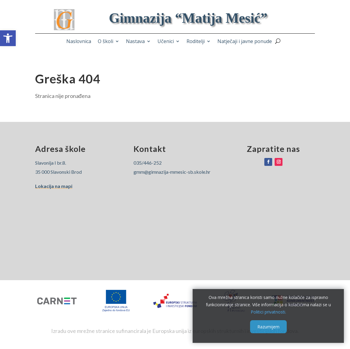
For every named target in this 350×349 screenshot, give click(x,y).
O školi (105, 42)
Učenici (165, 42)
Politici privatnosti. (268, 311)
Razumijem (268, 327)
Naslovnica (78, 42)
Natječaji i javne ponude (244, 42)
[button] (8, 38)
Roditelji (196, 42)
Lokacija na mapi (53, 186)
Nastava (135, 42)
